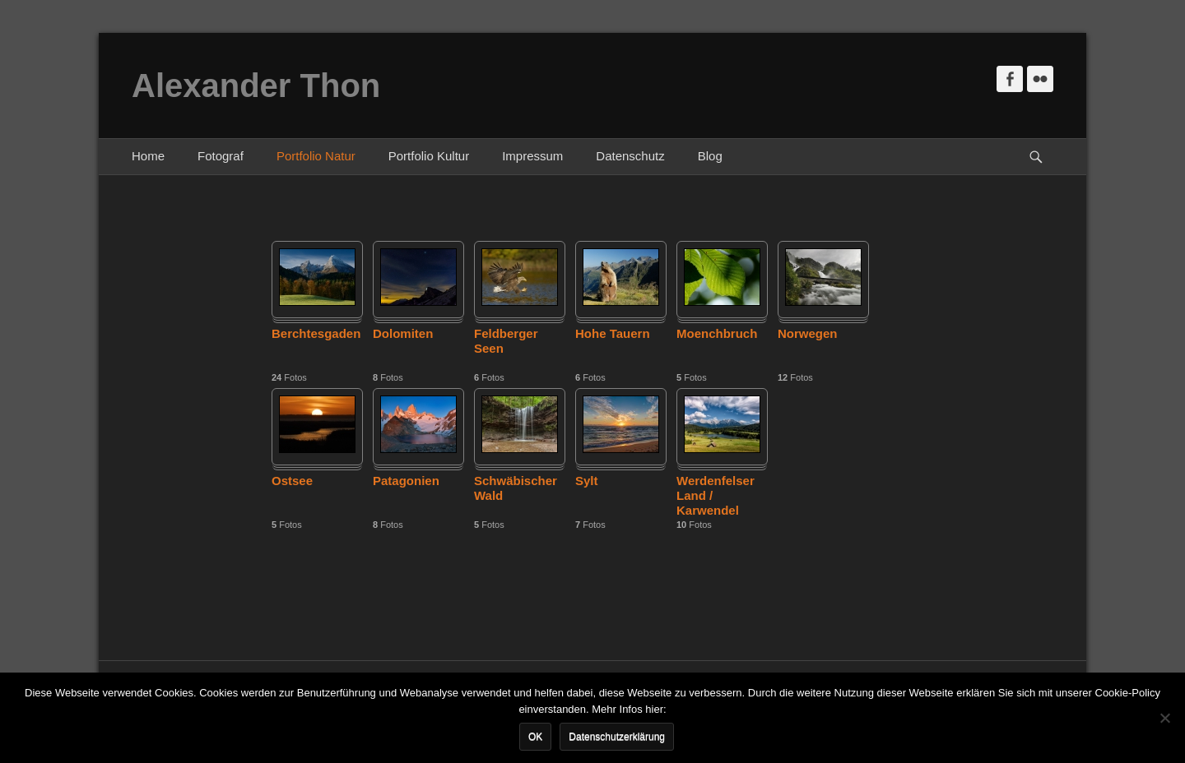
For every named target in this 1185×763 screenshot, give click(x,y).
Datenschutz (630, 156)
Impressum (532, 156)
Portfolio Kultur (428, 156)
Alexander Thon (256, 85)
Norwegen (808, 333)
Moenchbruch (716, 333)
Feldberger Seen (506, 340)
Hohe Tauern (612, 333)
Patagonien (406, 481)
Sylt (586, 481)
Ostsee (292, 481)
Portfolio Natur (316, 156)
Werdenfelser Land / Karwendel (715, 495)
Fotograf (221, 156)
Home (148, 156)
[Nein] (1164, 718)
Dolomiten (403, 333)
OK (535, 736)
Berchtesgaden (316, 333)
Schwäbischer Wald (515, 488)
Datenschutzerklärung (617, 736)
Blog (710, 156)
